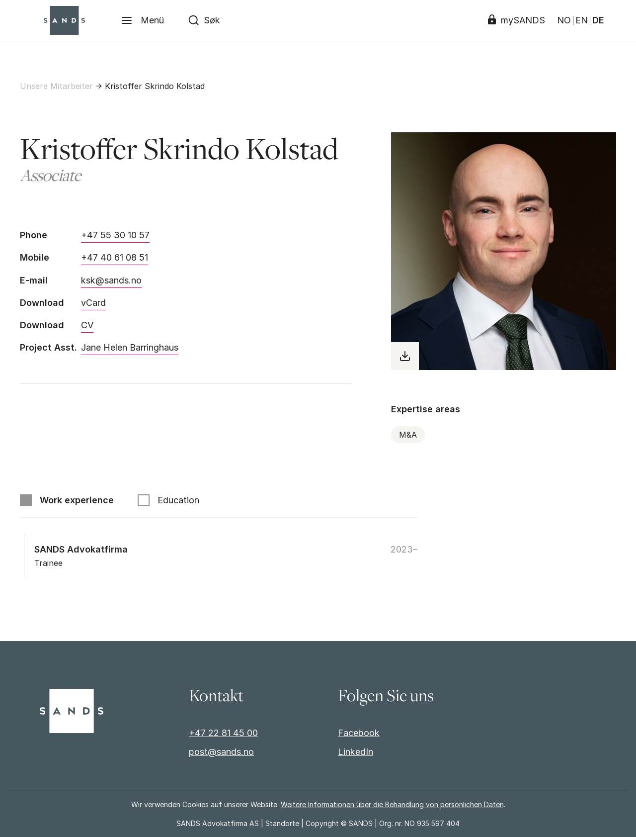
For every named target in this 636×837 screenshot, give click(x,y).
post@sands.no (221, 751)
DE (598, 20)
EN (581, 20)
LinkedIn (355, 751)
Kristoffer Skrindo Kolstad (155, 86)
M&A (408, 435)
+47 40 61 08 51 (114, 257)
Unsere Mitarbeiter (56, 86)
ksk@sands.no (111, 280)
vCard (93, 302)
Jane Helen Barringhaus (129, 347)
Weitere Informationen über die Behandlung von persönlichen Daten (392, 804)
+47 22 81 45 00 (223, 733)
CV (87, 325)
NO (564, 20)
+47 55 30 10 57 (115, 235)
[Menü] (142, 20)
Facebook (359, 733)
